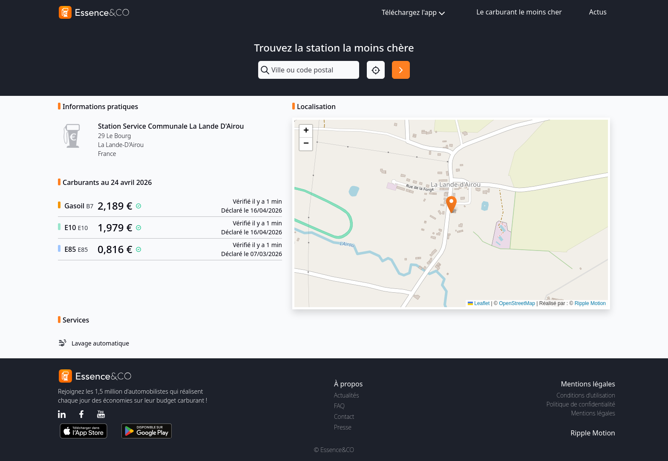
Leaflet (478, 303)
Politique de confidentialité (581, 404)
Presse (342, 427)
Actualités (346, 395)
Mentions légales (593, 413)
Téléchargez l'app (414, 13)
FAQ (339, 406)
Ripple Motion (590, 303)
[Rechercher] (401, 70)
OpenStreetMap (517, 303)
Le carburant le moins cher (519, 12)
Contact (344, 416)
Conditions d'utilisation (585, 395)
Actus (598, 12)
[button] (451, 204)
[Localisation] (376, 70)
